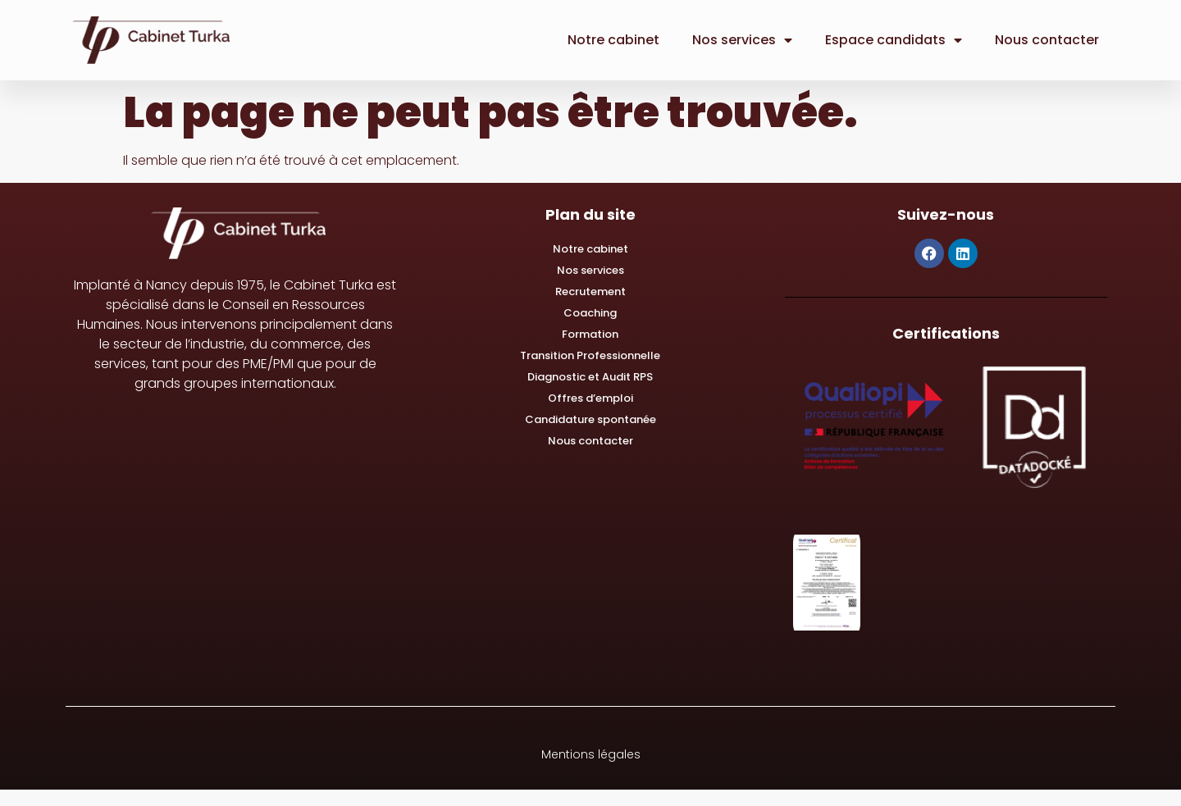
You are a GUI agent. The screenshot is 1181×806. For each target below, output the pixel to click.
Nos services (742, 40)
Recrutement (590, 291)
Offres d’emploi (590, 398)
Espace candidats (893, 40)
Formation (590, 334)
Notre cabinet (613, 39)
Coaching (590, 313)
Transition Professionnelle (590, 355)
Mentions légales (591, 754)
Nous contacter (1047, 39)
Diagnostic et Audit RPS (590, 377)
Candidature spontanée (590, 419)
